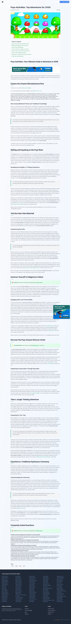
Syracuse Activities (60, 601)
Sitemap (49, 614)
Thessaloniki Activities (19, 597)
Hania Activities (31, 600)
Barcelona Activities (32, 577)
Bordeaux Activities (46, 584)
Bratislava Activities (46, 593)
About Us (27, 608)
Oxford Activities (18, 585)
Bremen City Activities (60, 593)
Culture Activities (8, 2)
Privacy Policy (51, 608)
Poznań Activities (18, 601)
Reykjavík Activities (5, 580)
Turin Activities (4, 600)
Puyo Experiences (49, 325)
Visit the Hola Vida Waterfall (17, 47)
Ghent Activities (59, 600)
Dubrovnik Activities (60, 589)
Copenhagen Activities (33, 580)
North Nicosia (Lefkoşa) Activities (21, 594)
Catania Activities (18, 600)
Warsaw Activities (18, 581)
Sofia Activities (59, 592)
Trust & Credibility (28, 610)
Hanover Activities (46, 592)
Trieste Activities (4, 601)
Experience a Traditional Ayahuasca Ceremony (21, 54)
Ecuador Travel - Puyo (36, 90)
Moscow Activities (19, 580)
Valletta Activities (18, 593)
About (35, 1)
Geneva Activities (4, 590)
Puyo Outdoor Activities (34, 393)
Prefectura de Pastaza (26, 87)
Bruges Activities (18, 588)
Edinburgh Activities (5, 581)
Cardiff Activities (4, 589)
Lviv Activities (18, 596)
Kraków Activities (32, 581)
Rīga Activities (4, 588)
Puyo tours (36, 345)
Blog (32, 1)
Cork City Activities (46, 598)
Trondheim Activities (19, 598)
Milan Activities (45, 580)
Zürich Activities (31, 597)
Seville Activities (32, 588)
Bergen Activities (18, 592)
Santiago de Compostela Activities (48, 600)
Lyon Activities (45, 596)
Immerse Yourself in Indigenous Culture (20, 49)
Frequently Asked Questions (17, 56)
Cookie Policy (51, 612)
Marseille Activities (32, 596)
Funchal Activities (4, 597)
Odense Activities (32, 594)
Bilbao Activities (32, 585)
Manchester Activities (32, 592)
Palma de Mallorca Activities (61, 596)
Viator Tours (39, 282)
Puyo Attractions (51, 363)
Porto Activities (45, 581)
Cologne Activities (5, 594)
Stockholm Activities (5, 584)
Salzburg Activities (46, 594)
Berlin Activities (45, 576)
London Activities (4, 576)
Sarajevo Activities (5, 592)
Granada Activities (32, 593)
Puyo (47, 93)
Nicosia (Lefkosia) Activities (47, 588)
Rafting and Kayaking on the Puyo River (20, 45)
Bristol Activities (59, 585)
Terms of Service (51, 610)
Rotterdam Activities (60, 584)
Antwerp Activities (5, 598)
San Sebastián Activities (47, 585)
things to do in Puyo (21, 508)
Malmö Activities (45, 589)
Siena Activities (31, 601)
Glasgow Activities (19, 584)
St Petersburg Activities (60, 577)
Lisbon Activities (45, 577)
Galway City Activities (46, 597)
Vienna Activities (32, 584)
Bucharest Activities (19, 590)
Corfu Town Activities (32, 598)
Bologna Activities (60, 597)
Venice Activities (18, 577)
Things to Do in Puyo (52, 330)
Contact (26, 614)
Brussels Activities (60, 580)
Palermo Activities (60, 588)
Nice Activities (4, 585)
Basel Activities (45, 601)
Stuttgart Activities (5, 596)
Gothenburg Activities (5, 593)
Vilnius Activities (18, 589)
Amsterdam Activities (5, 577)
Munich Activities (59, 581)
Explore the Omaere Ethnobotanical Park (20, 43)
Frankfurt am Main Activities (61, 590)
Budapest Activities (60, 576)
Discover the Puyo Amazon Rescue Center (21, 50)
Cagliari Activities (59, 598)
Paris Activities (18, 576)
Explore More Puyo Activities (17, 204)
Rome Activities (31, 576)
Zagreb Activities (32, 590)
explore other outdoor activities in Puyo (31, 267)
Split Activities (31, 589)
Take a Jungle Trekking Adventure (19, 52)
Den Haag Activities (60, 594)
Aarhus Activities (45, 590)
